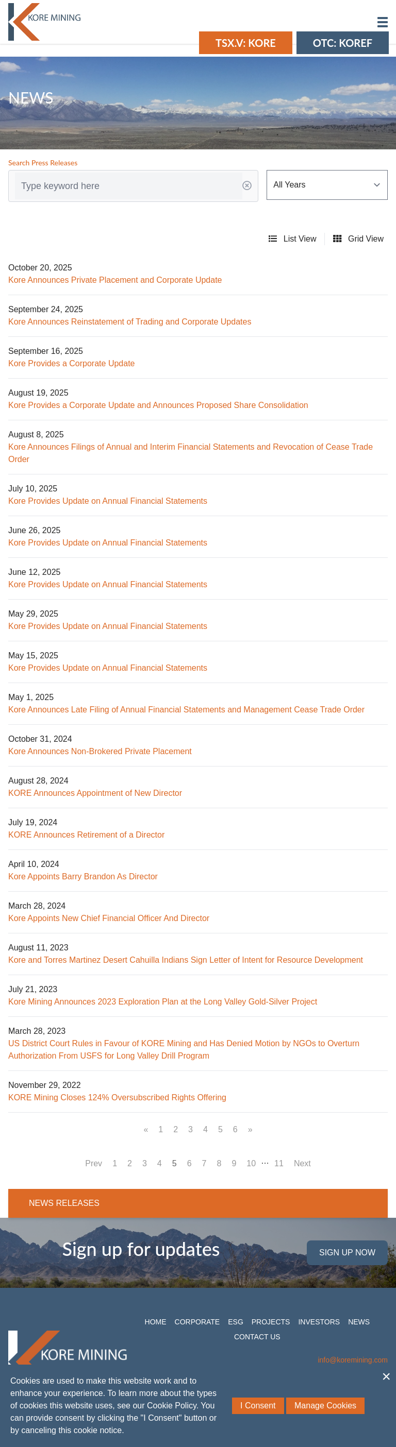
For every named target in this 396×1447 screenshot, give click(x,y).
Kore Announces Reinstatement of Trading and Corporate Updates (129, 321)
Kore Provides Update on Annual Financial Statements (107, 501)
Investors (319, 1322)
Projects (271, 1322)
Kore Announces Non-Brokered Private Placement (100, 751)
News (359, 1322)
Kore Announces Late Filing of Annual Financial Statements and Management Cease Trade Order (186, 709)
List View (292, 238)
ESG (235, 1322)
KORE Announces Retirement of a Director (86, 834)
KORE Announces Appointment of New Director (95, 793)
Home (156, 1322)
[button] (382, 22)
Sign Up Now (347, 1252)
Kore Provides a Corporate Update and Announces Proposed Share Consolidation (158, 405)
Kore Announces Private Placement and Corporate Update (115, 280)
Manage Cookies (325, 1405)
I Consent (257, 1405)
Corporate (197, 1322)
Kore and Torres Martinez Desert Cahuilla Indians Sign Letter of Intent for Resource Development (185, 960)
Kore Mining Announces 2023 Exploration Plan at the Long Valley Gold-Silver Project (162, 1001)
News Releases (64, 1203)
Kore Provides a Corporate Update (71, 363)
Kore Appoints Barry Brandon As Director (83, 876)
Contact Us (257, 1337)
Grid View (358, 238)
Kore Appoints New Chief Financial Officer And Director (108, 918)
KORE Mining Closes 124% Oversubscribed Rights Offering (117, 1097)
